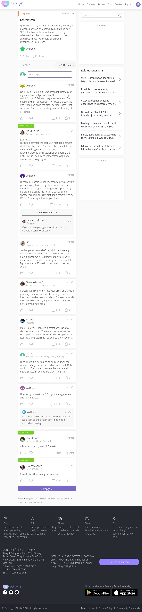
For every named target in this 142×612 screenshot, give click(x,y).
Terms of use (87, 608)
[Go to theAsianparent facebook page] (5, 592)
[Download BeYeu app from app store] (125, 595)
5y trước (70, 131)
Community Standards (128, 608)
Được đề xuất (65, 65)
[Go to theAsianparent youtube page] (11, 592)
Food (110, 4)
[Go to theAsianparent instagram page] (17, 592)
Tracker (118, 4)
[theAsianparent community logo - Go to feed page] (13, 4)
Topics (128, 4)
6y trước (70, 84)
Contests (91, 4)
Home (81, 4)
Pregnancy (25, 13)
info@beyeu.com (18, 572)
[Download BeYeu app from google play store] (97, 595)
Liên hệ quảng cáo (119, 562)
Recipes (101, 4)
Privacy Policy (105, 608)
